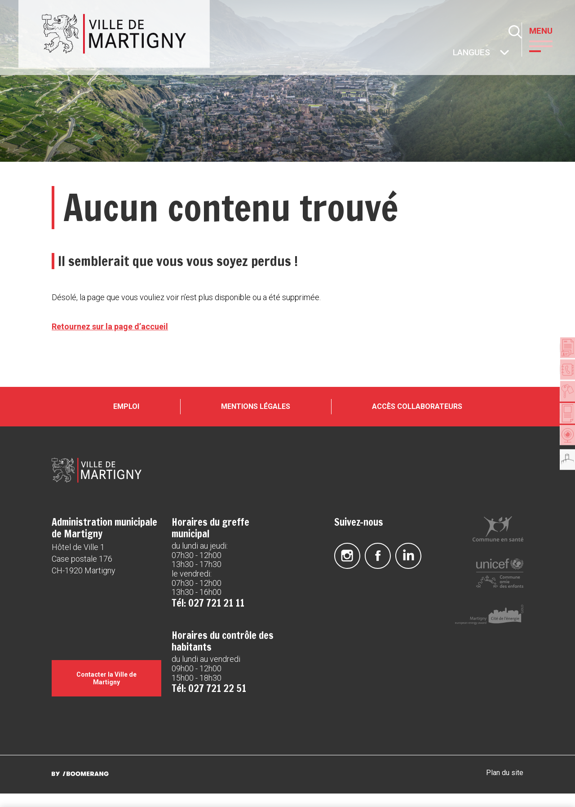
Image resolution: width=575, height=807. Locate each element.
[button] (547, 45)
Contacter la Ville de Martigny (106, 691)
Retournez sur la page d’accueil (110, 326)
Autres (453, 53)
